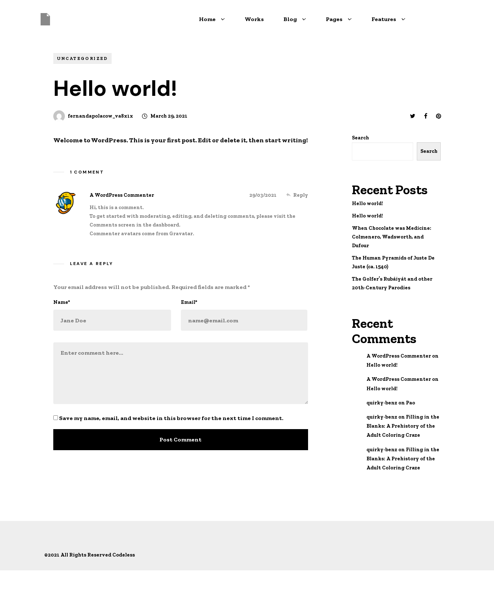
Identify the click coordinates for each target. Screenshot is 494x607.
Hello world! (367, 203)
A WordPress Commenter (122, 195)
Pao (410, 403)
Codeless (123, 555)
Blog (294, 19)
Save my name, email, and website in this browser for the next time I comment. (171, 418)
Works (254, 19)
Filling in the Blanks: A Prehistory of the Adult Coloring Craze (402, 426)
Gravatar (181, 234)
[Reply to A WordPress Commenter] (297, 195)
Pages (339, 19)
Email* (189, 302)
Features (388, 19)
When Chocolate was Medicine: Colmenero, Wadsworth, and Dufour (391, 237)
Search (360, 138)
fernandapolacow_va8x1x (100, 116)
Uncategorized (82, 58)
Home (212, 19)
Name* (61, 302)
